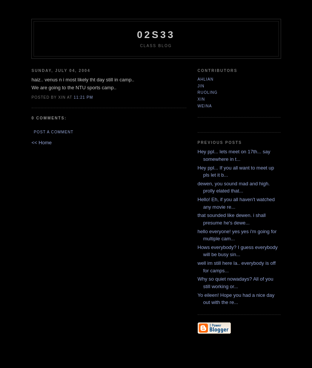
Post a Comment (54, 132)
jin (201, 86)
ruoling (208, 92)
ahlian (206, 79)
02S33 (156, 34)
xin (201, 99)
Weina (205, 106)
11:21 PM (83, 97)
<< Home (42, 142)
